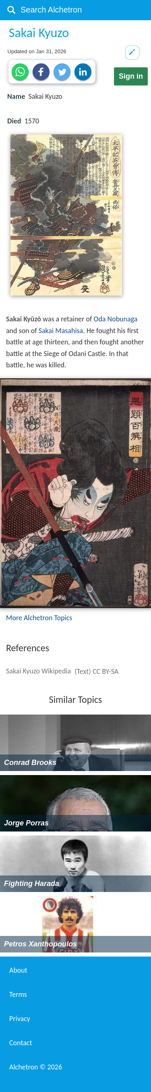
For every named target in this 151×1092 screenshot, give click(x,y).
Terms (18, 994)
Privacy (19, 1018)
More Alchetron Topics (39, 617)
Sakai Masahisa (61, 330)
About (18, 970)
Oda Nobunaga (115, 319)
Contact (20, 1042)
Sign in (131, 76)
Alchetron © (35, 1067)
